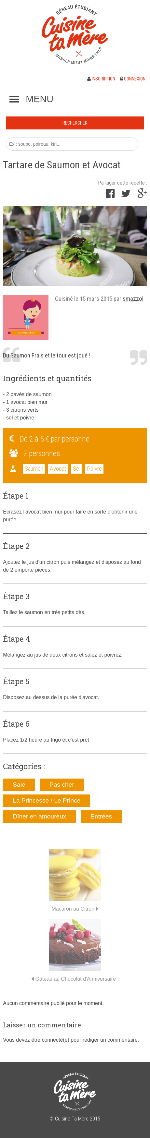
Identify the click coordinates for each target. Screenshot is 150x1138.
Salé (19, 784)
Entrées (101, 816)
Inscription (101, 78)
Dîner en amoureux (39, 816)
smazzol (133, 298)
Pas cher (61, 784)
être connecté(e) (50, 1040)
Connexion (132, 78)
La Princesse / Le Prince (46, 800)
